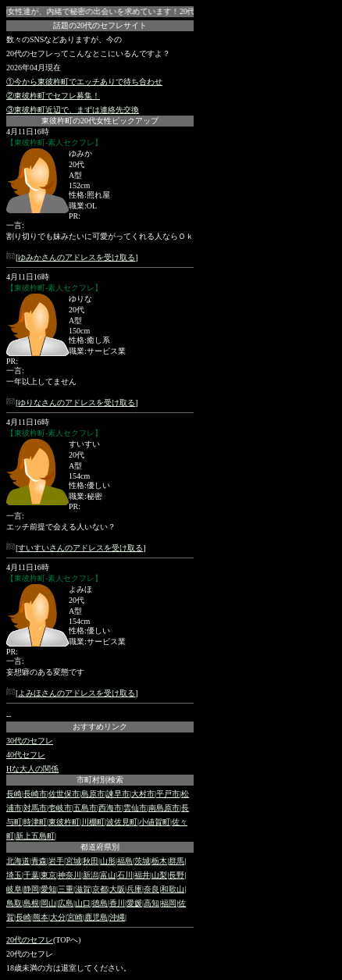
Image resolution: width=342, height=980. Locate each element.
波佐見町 (121, 822)
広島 (65, 903)
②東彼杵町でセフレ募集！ (53, 95)
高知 (151, 903)
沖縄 (117, 917)
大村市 (143, 793)
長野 (176, 875)
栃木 (159, 861)
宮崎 (75, 917)
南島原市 (164, 808)
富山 (108, 875)
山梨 (159, 875)
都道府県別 (99, 847)
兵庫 (134, 889)
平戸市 (168, 793)
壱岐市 (60, 808)
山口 (83, 903)
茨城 (142, 861)
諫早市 (118, 793)
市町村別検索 (100, 779)
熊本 (40, 917)
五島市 (85, 808)
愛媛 (134, 903)
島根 (31, 903)
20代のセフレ (29, 939)
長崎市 (35, 793)
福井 (142, 875)
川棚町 (93, 822)
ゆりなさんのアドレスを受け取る (76, 402)
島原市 (93, 793)
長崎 (14, 793)
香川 (117, 903)
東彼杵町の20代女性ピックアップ (100, 120)
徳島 (100, 903)
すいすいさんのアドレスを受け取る (80, 547)
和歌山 (172, 889)
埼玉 (14, 875)
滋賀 (83, 889)
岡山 (48, 903)
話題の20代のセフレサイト (100, 25)
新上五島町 (35, 836)
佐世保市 (64, 793)
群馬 (176, 861)
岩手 (56, 861)
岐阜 (14, 889)
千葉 (31, 875)
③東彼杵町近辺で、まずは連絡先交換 (72, 109)
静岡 (31, 889)
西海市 (110, 808)
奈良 (151, 889)
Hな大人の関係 (32, 768)
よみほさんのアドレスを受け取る (76, 693)
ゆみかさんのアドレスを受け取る (76, 257)
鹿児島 (96, 917)
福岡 (168, 903)
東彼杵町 (64, 822)
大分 (58, 917)
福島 (125, 861)
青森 (39, 861)
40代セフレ (25, 754)
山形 (108, 861)
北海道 (18, 861)
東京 (48, 875)
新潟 (90, 875)
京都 (100, 889)
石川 (125, 875)
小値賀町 (154, 822)
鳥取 (14, 903)
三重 (65, 889)
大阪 (117, 889)
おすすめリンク (100, 726)
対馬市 (35, 808)
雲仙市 (135, 808)
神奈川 (69, 875)
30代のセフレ (29, 740)
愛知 (48, 889)
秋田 (90, 861)
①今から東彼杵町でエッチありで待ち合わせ (84, 81)
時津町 (35, 822)
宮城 (73, 861)
